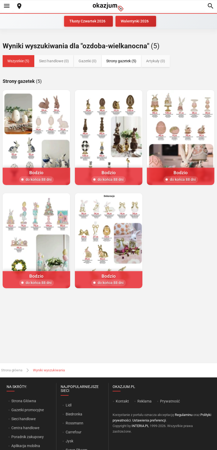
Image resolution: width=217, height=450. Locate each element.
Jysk (69, 441)
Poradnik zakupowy (27, 437)
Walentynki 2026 (135, 21)
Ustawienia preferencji (149, 420)
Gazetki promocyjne (27, 410)
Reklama (144, 401)
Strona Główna (23, 401)
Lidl (68, 405)
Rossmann (74, 423)
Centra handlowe (25, 428)
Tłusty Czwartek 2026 (87, 21)
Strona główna (11, 370)
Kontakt (122, 401)
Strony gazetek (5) (121, 61)
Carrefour (73, 432)
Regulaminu (183, 415)
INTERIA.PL (140, 426)
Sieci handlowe (23, 419)
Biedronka (74, 414)
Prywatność (170, 401)
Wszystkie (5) (18, 61)
